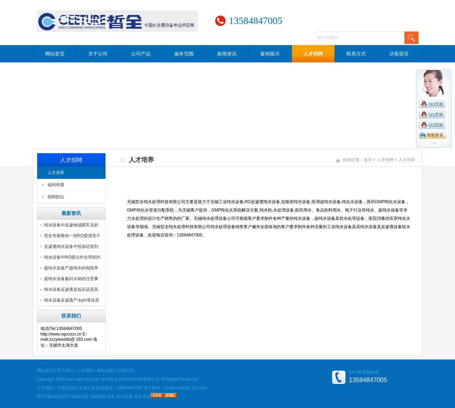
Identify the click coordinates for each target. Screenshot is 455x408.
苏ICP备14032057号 (56, 396)
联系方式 (356, 54)
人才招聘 (313, 54)
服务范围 (184, 54)
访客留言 (399, 54)
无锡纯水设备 (102, 396)
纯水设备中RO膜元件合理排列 (72, 257)
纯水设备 (124, 396)
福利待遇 (56, 184)
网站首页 (55, 54)
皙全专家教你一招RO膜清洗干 (72, 235)
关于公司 (98, 54)
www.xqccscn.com (83, 379)
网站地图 (105, 370)
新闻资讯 (227, 54)
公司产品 (141, 54)
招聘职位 (56, 196)
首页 (368, 159)
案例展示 (270, 54)
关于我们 (65, 370)
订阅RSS (125, 370)
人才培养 (56, 172)
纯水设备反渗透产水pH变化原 (71, 300)
